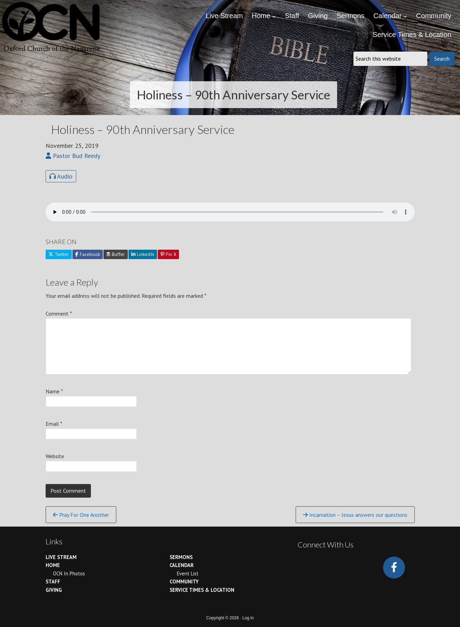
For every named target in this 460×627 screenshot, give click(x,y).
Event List (187, 573)
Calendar (182, 565)
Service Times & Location (202, 590)
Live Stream (61, 557)
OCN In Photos (69, 573)
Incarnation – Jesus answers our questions (355, 514)
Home (53, 565)
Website (55, 456)
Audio (60, 176)
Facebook (87, 254)
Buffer (115, 254)
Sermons (181, 557)
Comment (59, 313)
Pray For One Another (81, 514)
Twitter (58, 254)
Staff (53, 581)
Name (54, 391)
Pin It (168, 254)
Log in (248, 617)
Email (54, 423)
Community (184, 581)
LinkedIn (142, 254)
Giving (54, 590)
